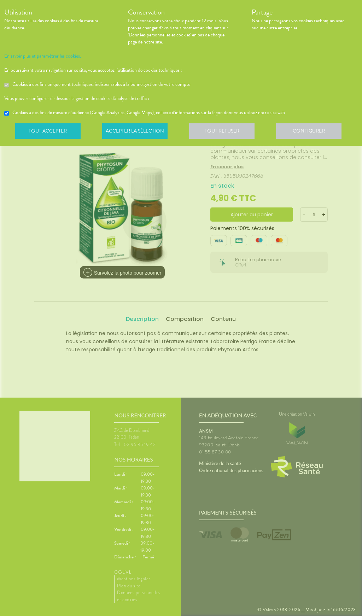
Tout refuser (225, 132)
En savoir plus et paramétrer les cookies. (42, 56)
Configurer (313, 132)
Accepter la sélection (137, 132)
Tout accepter (48, 132)
